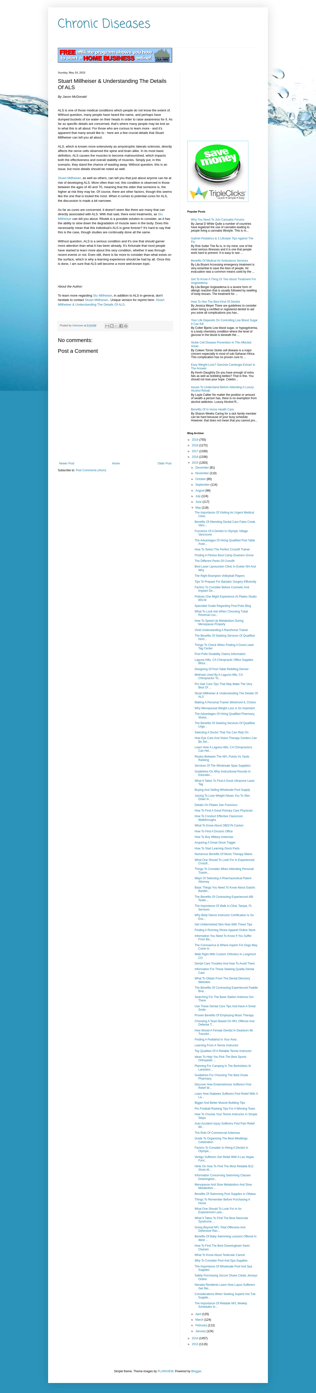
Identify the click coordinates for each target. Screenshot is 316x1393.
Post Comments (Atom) (91, 470)
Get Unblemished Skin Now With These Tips (223, 924)
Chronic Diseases (104, 24)
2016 (195, 457)
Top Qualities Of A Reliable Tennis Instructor (223, 1051)
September (203, 484)
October (201, 479)
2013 (195, 1344)
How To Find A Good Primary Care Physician (224, 810)
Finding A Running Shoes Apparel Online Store (225, 930)
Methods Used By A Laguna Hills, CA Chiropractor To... (219, 676)
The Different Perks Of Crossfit (214, 561)
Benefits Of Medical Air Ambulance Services (219, 260)
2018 (195, 445)
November (202, 473)
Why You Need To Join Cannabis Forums (217, 219)
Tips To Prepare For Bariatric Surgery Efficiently (225, 581)
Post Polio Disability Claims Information (220, 654)
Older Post (164, 463)
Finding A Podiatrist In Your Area (215, 1039)
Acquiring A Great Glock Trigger (215, 842)
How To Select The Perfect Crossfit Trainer (222, 549)
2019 (195, 439)
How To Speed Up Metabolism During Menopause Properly (219, 622)
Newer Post (66, 463)
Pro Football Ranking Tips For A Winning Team (225, 1108)
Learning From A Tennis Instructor (216, 1045)
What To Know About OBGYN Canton (219, 825)
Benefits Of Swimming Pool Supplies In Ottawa (225, 1194)
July (198, 496)
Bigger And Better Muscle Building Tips (220, 1102)
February (201, 1325)
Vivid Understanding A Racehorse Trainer (221, 630)
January (201, 1331)
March (199, 1319)
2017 (195, 451)
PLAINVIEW (165, 1371)
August (200, 490)
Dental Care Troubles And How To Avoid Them (225, 963)
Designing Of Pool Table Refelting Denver (222, 669)
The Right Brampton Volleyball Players (220, 576)
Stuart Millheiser (69, 178)
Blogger (196, 1371)
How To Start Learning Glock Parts (217, 848)
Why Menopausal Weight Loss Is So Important (225, 708)
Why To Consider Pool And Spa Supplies (221, 1260)
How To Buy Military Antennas (214, 837)
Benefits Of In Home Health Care (212, 409)
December (202, 467)
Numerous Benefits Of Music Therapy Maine (223, 854)
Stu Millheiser (102, 295)
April (198, 1314)
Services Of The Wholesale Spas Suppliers (223, 765)
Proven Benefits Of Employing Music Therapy (224, 1015)
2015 (195, 462)
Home (116, 463)
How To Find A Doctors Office (214, 831)
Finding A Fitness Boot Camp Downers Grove (224, 555)
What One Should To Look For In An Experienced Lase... (218, 1210)
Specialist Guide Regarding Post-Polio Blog (223, 606)
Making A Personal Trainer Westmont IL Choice (225, 702)
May (198, 507)
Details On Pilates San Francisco (216, 805)
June (198, 502)
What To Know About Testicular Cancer (220, 1255)
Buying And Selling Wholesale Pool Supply (222, 790)
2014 (195, 1338)
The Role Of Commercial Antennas (217, 1133)
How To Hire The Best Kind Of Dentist (215, 301)
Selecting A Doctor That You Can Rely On (222, 732)
